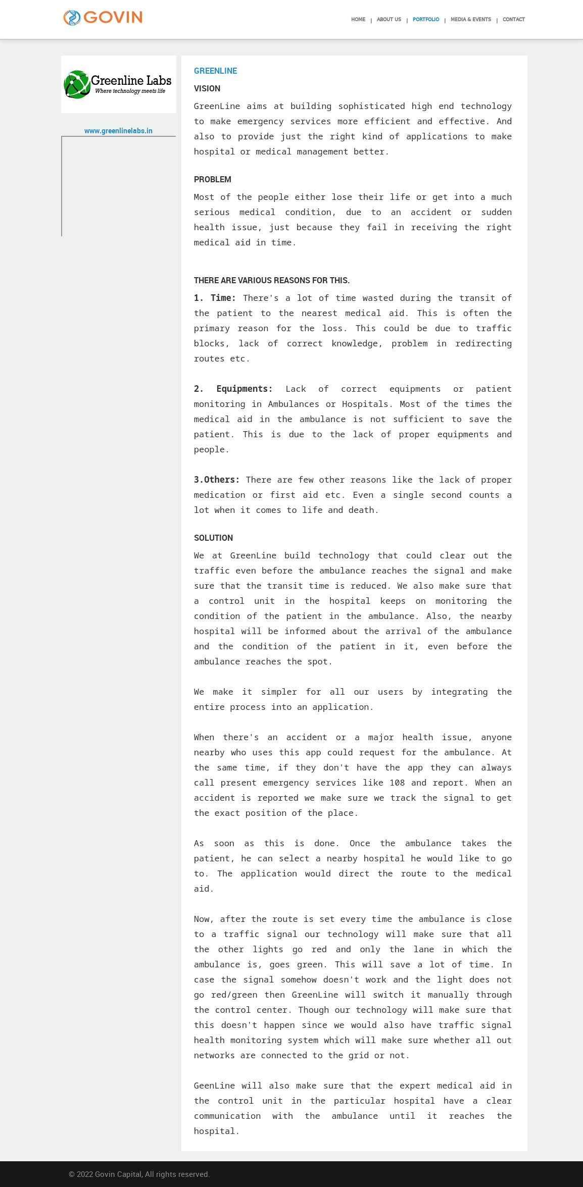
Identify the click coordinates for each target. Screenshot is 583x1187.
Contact (514, 18)
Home (358, 18)
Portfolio (426, 18)
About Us (389, 18)
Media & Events (471, 18)
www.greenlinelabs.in (118, 130)
